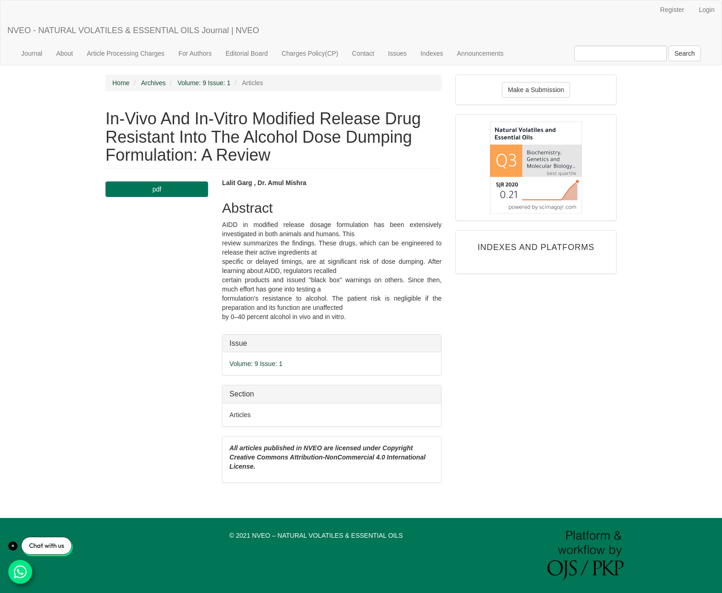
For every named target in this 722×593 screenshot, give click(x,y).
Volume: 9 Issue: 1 (203, 83)
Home (120, 83)
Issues (397, 53)
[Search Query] (620, 53)
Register (672, 9)
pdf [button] (156, 189)
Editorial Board (247, 53)
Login (707, 9)
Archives (153, 83)
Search (685, 53)
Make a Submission (536, 89)
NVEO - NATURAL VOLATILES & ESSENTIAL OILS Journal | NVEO (133, 30)
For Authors (194, 53)
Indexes (431, 53)
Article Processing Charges (126, 53)
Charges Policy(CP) (310, 53)
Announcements (480, 53)
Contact (363, 53)
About (64, 53)
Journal (31, 53)
